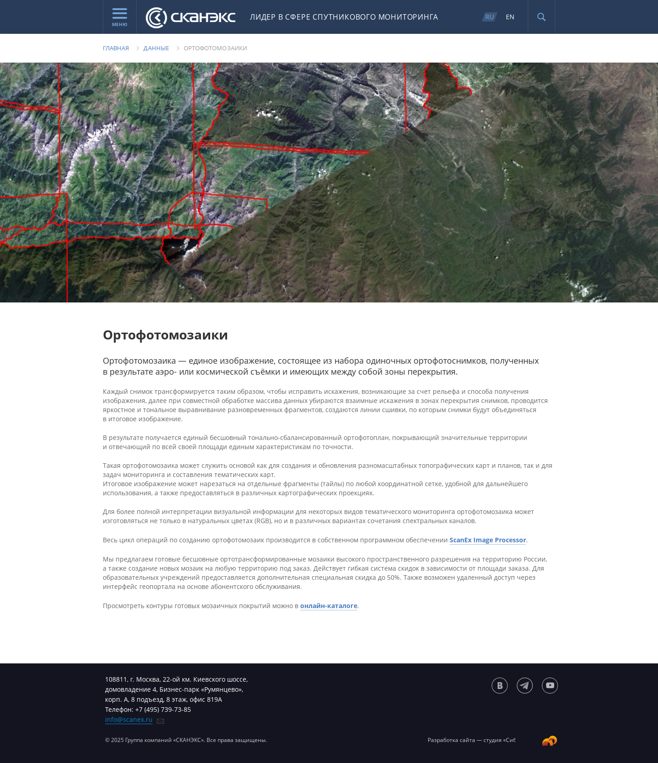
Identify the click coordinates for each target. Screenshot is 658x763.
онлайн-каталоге (328, 605)
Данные (156, 48)
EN (510, 16)
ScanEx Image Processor (488, 539)
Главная (116, 48)
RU (489, 16)
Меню (119, 17)
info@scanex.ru (129, 719)
